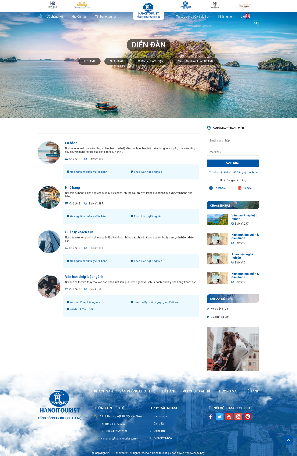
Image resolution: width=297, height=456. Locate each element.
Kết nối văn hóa (162, 437)
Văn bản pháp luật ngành (195, 61)
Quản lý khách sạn (150, 61)
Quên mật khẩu (219, 172)
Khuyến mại (79, 16)
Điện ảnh (251, 391)
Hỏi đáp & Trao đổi (80, 309)
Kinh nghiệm (226, 16)
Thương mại (227, 391)
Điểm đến (159, 430)
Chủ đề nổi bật (220, 205)
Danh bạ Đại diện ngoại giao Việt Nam (155, 302)
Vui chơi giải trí (196, 391)
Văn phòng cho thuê (137, 391)
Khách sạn (103, 391)
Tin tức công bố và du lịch (192, 16)
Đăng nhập (233, 163)
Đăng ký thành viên (246, 172)
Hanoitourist (160, 416)
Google (245, 188)
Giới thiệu (159, 423)
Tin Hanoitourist (105, 16)
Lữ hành (89, 61)
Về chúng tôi (55, 16)
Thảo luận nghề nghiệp (146, 171)
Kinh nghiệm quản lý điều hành (87, 171)
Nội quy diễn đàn (221, 298)
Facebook (217, 188)
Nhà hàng (116, 61)
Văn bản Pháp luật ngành (83, 302)
